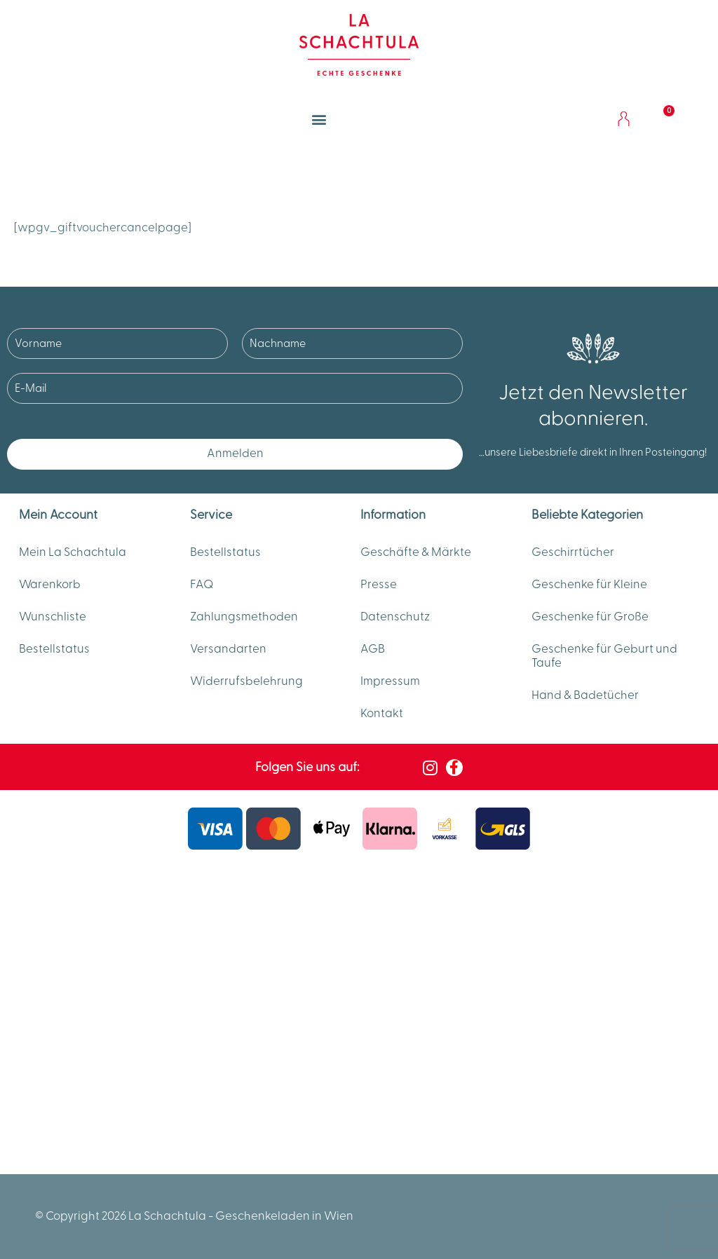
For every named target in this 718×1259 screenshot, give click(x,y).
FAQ (202, 584)
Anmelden (235, 453)
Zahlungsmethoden (244, 617)
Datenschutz (395, 617)
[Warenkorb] (660, 119)
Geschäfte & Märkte (415, 552)
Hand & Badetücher (585, 695)
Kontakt (381, 713)
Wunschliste (52, 617)
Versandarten (228, 649)
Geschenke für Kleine (589, 584)
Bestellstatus (54, 649)
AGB (372, 649)
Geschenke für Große (590, 617)
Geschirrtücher (572, 552)
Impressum (390, 681)
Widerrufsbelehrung (246, 681)
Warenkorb (50, 584)
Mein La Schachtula (72, 552)
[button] (319, 118)
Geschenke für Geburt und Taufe (604, 656)
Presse (378, 584)
